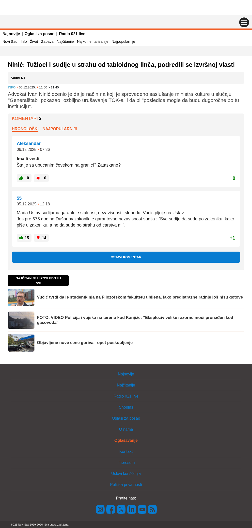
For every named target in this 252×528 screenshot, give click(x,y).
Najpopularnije (123, 41)
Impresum (126, 462)
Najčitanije (65, 41)
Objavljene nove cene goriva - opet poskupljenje (85, 342)
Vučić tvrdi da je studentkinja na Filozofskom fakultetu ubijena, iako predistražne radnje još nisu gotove (140, 297)
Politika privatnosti (126, 485)
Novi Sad (9, 41)
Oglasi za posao (40, 34)
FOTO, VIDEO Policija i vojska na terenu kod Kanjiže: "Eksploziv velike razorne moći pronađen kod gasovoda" (135, 320)
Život (34, 41)
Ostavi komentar (126, 257)
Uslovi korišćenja (126, 473)
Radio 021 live (72, 34)
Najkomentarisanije (93, 41)
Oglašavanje (126, 440)
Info (24, 41)
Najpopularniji (60, 129)
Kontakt (126, 451)
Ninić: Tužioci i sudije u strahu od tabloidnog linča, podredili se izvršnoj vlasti (121, 64)
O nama (126, 429)
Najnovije (11, 34)
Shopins (126, 407)
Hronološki (25, 129)
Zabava (47, 41)
